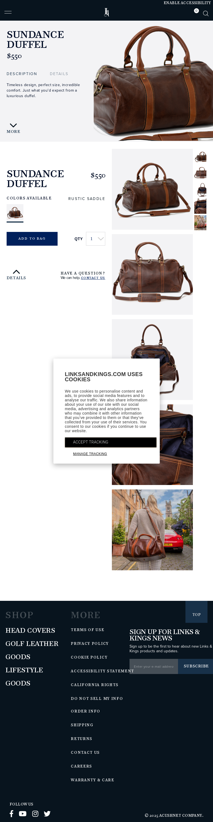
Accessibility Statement (102, 671)
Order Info (85, 711)
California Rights (94, 685)
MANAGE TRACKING (90, 454)
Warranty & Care (92, 780)
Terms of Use (87, 630)
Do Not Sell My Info (97, 698)
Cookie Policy (89, 657)
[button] (8, 14)
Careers (81, 766)
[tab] (195, 13)
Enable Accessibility (187, 3)
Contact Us (93, 278)
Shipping (82, 725)
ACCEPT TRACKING (90, 442)
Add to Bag (32, 238)
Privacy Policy (90, 643)
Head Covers (30, 631)
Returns (81, 739)
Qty (79, 239)
